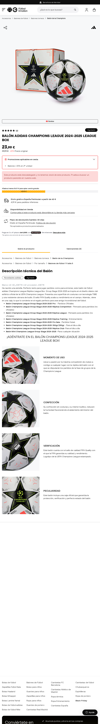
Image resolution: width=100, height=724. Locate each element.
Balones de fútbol (21, 18)
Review (50, 121)
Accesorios (6, 18)
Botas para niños (34, 687)
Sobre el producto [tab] (26, 249)
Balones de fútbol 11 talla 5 (60, 263)
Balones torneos (37, 18)
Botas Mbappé (9, 696)
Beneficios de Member (50, 2)
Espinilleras (81, 691)
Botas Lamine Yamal (11, 700)
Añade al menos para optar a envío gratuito (20, 188)
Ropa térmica (57, 696)
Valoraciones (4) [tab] (74, 249)
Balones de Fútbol (34, 682)
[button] (50, 211)
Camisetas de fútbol (85, 682)
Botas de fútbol (9, 682)
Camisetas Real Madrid (37, 709)
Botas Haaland (8, 691)
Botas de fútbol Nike (11, 709)
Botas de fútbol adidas (12, 705)
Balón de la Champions (56, 18)
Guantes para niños (35, 691)
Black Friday (81, 700)
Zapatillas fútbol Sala (11, 687)
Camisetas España (59, 705)
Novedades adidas (12, 278)
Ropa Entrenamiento (60, 701)
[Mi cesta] (94, 9)
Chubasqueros (82, 687)
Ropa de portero (83, 696)
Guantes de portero (35, 705)
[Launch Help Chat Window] (90, 712)
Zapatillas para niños (35, 696)
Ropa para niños (33, 700)
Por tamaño (39, 263)
